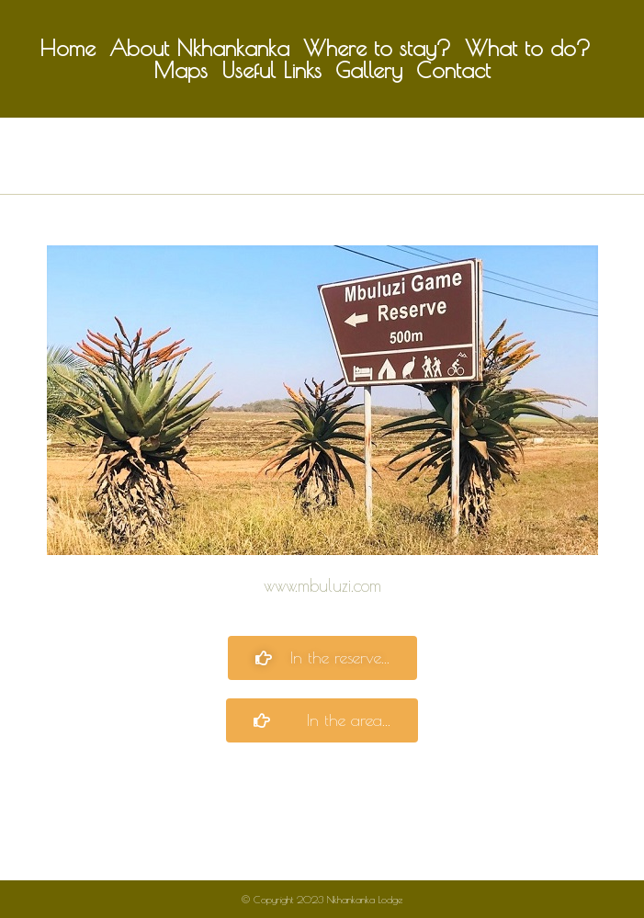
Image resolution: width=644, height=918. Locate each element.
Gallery (368, 70)
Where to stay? (377, 48)
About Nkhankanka (199, 48)
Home (68, 48)
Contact (453, 70)
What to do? (528, 48)
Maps (180, 70)
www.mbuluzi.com (322, 585)
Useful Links (271, 70)
